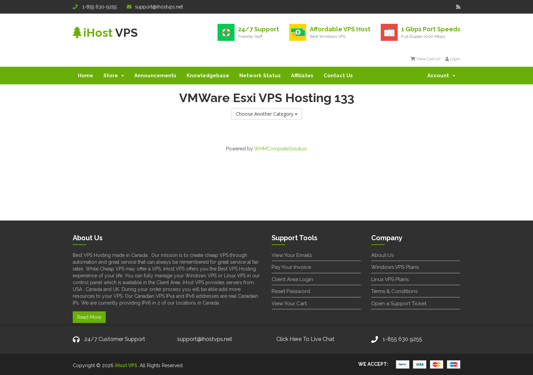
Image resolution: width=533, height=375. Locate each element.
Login (452, 58)
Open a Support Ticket (398, 303)
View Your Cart (289, 303)
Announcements (155, 75)
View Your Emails (292, 255)
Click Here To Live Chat (305, 339)
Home (85, 75)
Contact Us (338, 75)
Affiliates (302, 75)
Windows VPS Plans (395, 267)
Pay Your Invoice (291, 267)
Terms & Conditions (394, 291)
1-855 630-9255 (95, 7)
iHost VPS (126, 365)
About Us (382, 255)
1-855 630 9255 (402, 339)
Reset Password (291, 291)
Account (441, 75)
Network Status (260, 75)
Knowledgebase (208, 75)
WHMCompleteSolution (280, 148)
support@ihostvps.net (155, 7)
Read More (89, 317)
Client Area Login (292, 279)
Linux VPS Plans (390, 279)
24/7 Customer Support (114, 339)
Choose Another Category (266, 114)
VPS (105, 32)
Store (113, 75)
